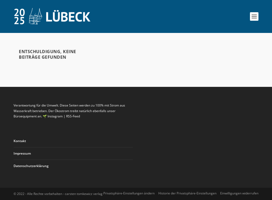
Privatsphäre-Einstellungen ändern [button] (129, 193)
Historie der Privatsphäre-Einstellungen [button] (187, 193)
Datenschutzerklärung (31, 166)
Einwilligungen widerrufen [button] (239, 193)
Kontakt (20, 141)
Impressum (22, 153)
